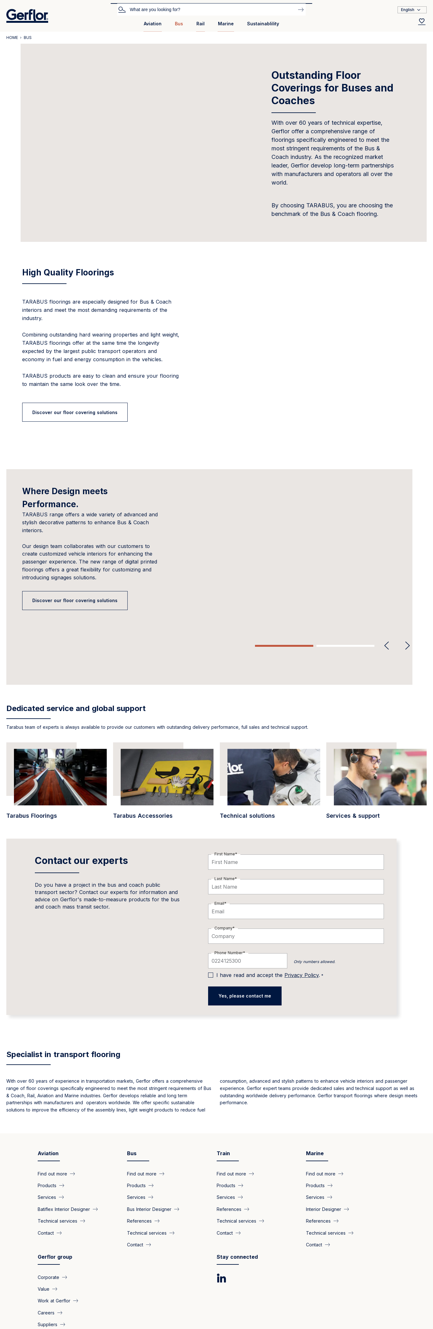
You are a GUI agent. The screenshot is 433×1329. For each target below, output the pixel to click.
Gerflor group (55, 1203)
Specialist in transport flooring (63, 1000)
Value (43, 1235)
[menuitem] (152, 26)
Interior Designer (323, 1155)
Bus (179, 23)
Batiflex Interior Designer (64, 1155)
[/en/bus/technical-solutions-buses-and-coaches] (270, 730)
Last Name (224, 824)
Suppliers (47, 1270)
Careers (46, 1258)
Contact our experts (81, 806)
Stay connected (237, 1203)
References (139, 1166)
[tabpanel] (216, 542)
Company (223, 874)
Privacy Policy (301, 921)
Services (47, 1143)
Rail (200, 23)
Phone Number (228, 898)
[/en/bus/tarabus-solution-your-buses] (56, 730)
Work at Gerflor (54, 1246)
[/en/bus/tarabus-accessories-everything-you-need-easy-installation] (163, 730)
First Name (224, 799)
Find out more (52, 1119)
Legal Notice (141, 1301)
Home (12, 37)
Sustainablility (263, 23)
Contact (46, 1178)
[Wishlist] (422, 21)
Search (122, 9)
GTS (103, 1301)
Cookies (70, 1301)
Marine (226, 23)
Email (219, 849)
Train (223, 1099)
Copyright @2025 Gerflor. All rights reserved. (60, 1313)
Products (47, 1131)
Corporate (48, 1222)
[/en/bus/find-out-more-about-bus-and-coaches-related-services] (376, 730)
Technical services (57, 1166)
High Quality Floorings (68, 272)
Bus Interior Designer (149, 1155)
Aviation (153, 23)
